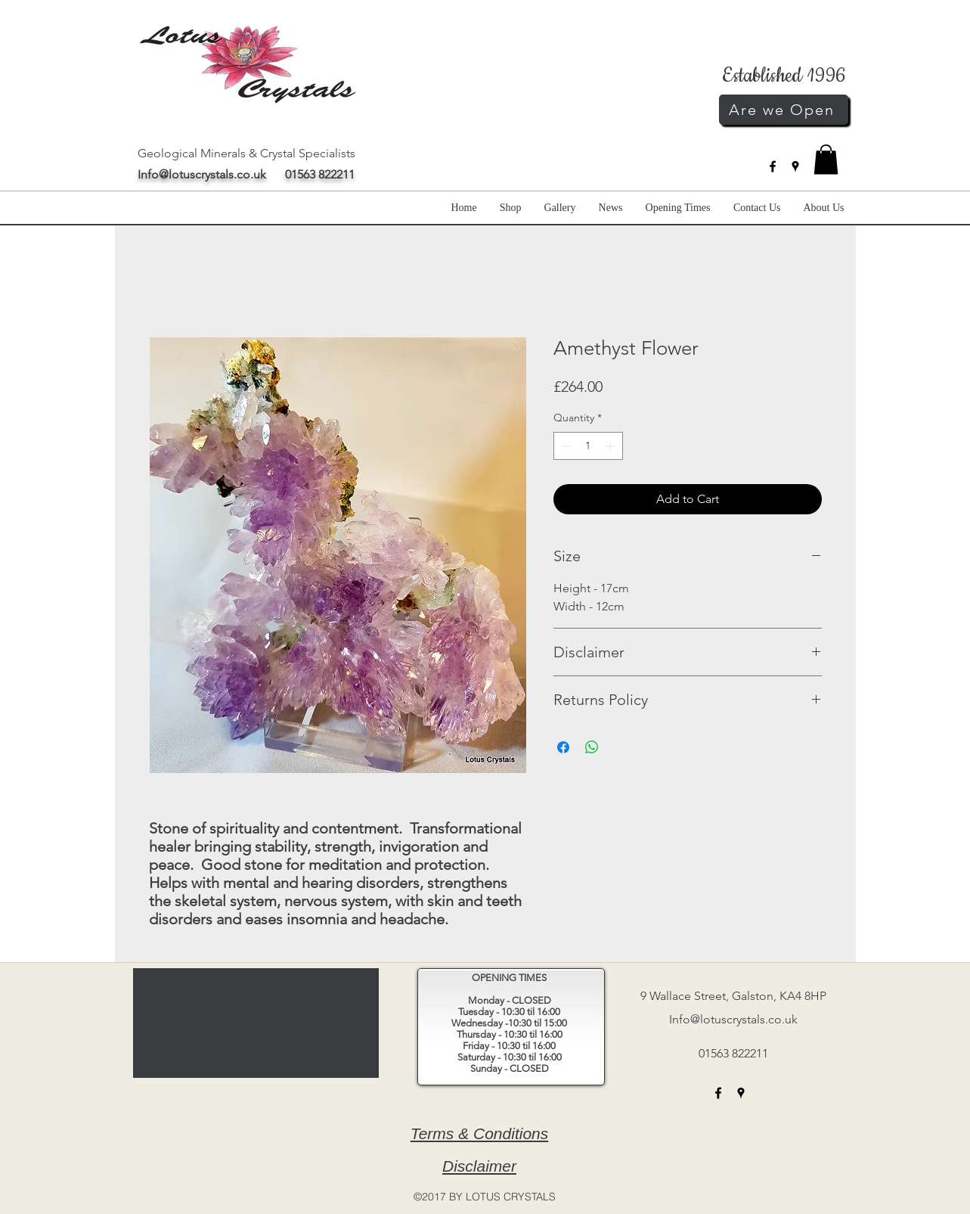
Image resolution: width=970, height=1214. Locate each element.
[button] (825, 159)
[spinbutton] (588, 446)
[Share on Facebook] (563, 747)
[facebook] (772, 166)
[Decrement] (565, 446)
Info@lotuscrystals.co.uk (202, 174)
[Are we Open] (783, 110)
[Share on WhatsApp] (592, 747)
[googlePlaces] (795, 166)
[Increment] (611, 446)
